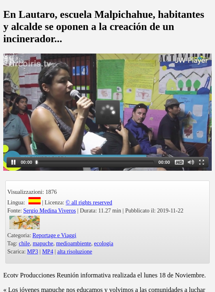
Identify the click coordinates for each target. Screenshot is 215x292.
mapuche (43, 243)
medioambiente (73, 243)
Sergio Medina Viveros (49, 211)
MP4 (47, 252)
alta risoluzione (74, 252)
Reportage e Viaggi (54, 235)
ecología (103, 243)
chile (24, 243)
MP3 (32, 252)
